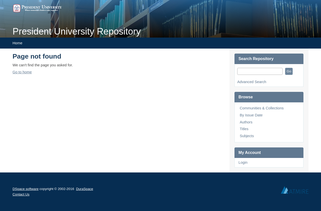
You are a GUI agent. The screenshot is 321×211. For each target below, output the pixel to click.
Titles (244, 129)
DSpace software (26, 189)
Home (17, 43)
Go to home (22, 72)
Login (243, 162)
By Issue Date (251, 115)
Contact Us (21, 194)
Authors (246, 122)
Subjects (247, 136)
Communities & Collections (262, 108)
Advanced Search (251, 82)
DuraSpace (84, 189)
